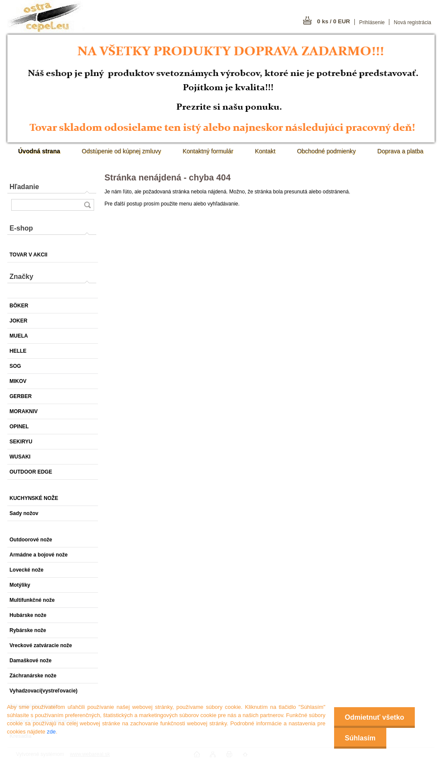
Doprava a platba (400, 151)
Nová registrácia (412, 22)
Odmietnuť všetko (374, 717)
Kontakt (265, 151)
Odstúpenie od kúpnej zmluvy (121, 151)
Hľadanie (24, 186)
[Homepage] (39, 151)
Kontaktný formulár (208, 151)
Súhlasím (360, 738)
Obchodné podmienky (326, 151)
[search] (87, 204)
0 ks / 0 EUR (333, 21)
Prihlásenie (372, 22)
